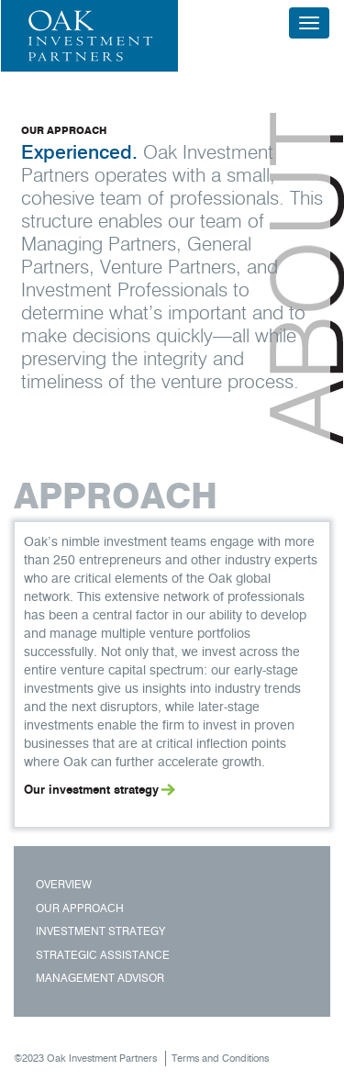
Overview (64, 884)
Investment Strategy (100, 931)
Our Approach (80, 908)
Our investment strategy (91, 789)
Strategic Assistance (103, 955)
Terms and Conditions (220, 1058)
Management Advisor (100, 978)
